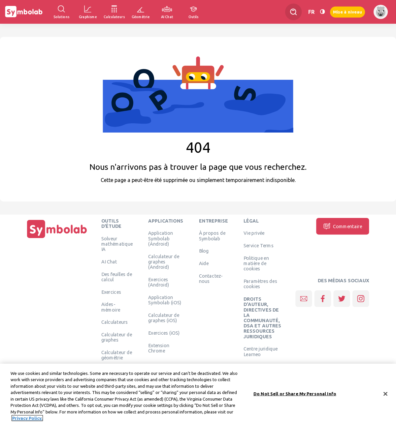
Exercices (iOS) (164, 332)
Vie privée (254, 233)
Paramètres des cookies (260, 284)
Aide (204, 263)
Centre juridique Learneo (261, 351)
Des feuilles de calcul (116, 276)
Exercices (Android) (158, 282)
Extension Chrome (158, 348)
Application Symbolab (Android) (160, 238)
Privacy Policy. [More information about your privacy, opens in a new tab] (27, 421)
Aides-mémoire (110, 307)
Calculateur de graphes (116, 337)
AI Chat (109, 261)
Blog (204, 251)
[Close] (385, 396)
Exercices (111, 291)
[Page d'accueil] (57, 238)
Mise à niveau (347, 11)
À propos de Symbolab (212, 235)
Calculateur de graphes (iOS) (163, 317)
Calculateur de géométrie (116, 355)
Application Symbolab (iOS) (164, 299)
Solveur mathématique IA (117, 244)
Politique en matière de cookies (256, 263)
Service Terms (259, 245)
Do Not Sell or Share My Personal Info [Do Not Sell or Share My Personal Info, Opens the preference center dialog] (294, 396)
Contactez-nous (211, 278)
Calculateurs (114, 322)
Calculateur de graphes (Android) (163, 262)
